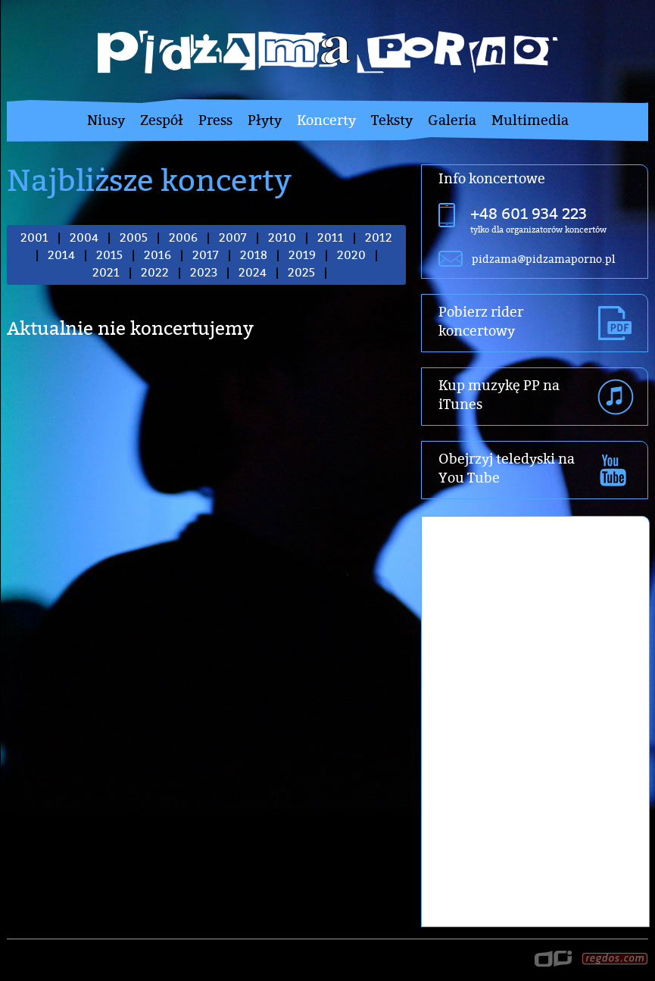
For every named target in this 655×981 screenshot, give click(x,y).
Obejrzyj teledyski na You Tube (506, 468)
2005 (134, 237)
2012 (378, 237)
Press (215, 120)
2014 (61, 255)
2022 (155, 272)
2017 (205, 255)
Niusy (106, 120)
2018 (253, 255)
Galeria (452, 120)
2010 (282, 237)
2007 (233, 237)
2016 (157, 255)
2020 (351, 255)
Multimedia (530, 120)
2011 (330, 237)
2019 (302, 255)
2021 (106, 272)
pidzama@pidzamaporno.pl (543, 258)
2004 (84, 237)
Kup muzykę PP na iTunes (499, 395)
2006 (183, 237)
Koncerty (326, 120)
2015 (109, 255)
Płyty (265, 120)
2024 (253, 272)
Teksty (392, 120)
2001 (34, 237)
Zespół (161, 120)
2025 (301, 272)
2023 (203, 272)
